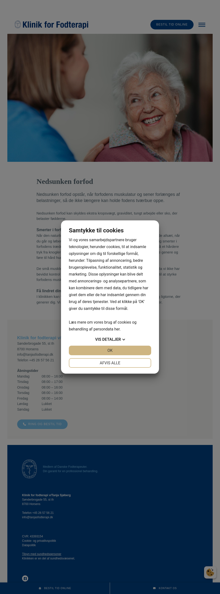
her (117, 329)
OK (109, 350)
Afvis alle (110, 363)
